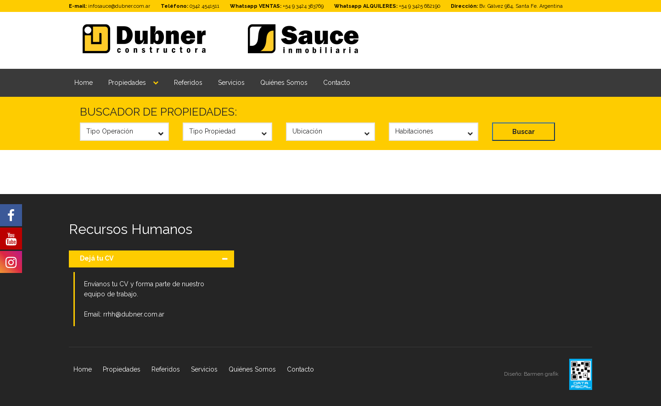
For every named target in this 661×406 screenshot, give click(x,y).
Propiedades (127, 82)
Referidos (188, 82)
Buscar (523, 131)
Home (83, 82)
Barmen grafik (542, 374)
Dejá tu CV (96, 258)
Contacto (336, 82)
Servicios (231, 82)
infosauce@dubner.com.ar (119, 6)
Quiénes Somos (284, 82)
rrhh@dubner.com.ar (133, 314)
